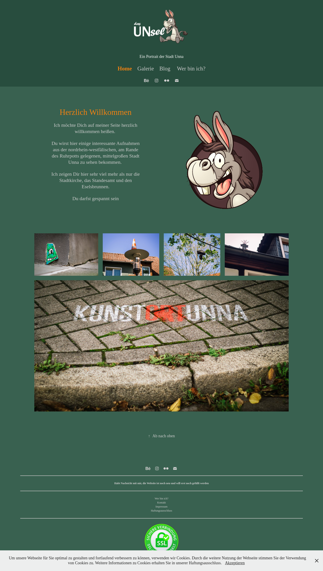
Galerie (145, 69)
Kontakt (161, 502)
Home (125, 69)
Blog (164, 69)
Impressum (161, 506)
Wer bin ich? (191, 69)
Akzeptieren (235, 563)
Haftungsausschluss (161, 510)
